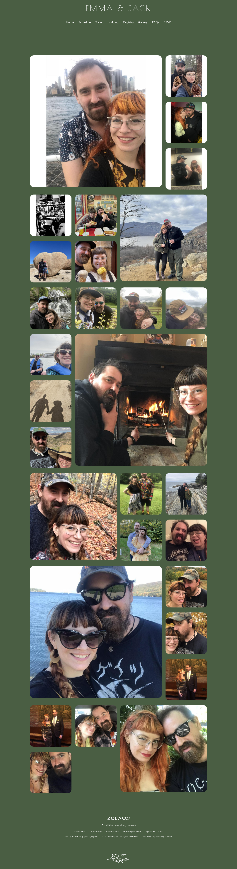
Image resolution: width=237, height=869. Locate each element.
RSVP (167, 22)
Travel (99, 22)
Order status (112, 832)
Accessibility (149, 836)
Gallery (143, 22)
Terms (169, 836)
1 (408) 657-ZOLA (154, 832)
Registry (128, 22)
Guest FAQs (96, 832)
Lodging (113, 22)
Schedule (85, 22)
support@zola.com (132, 832)
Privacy (160, 836)
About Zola (79, 832)
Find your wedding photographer (81, 836)
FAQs (155, 22)
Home (70, 22)
